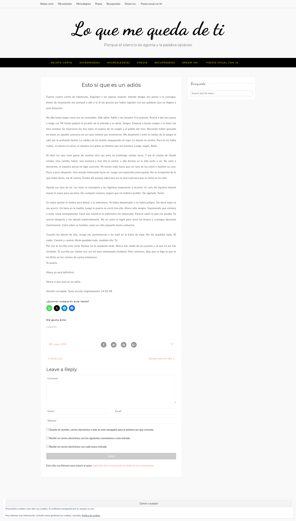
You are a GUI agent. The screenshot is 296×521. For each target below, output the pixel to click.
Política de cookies (91, 515)
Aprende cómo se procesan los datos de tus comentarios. (123, 465)
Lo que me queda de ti (148, 28)
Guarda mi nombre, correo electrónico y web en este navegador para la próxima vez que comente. (101, 429)
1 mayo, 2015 (58, 344)
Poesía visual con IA (151, 3)
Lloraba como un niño (160, 358)
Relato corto (47, 3)
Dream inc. (130, 3)
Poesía (98, 3)
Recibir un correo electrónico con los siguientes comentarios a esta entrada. (89, 438)
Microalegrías (83, 3)
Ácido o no (56, 358)
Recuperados (113, 3)
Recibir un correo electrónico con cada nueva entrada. (78, 446)
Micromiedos (65, 3)
